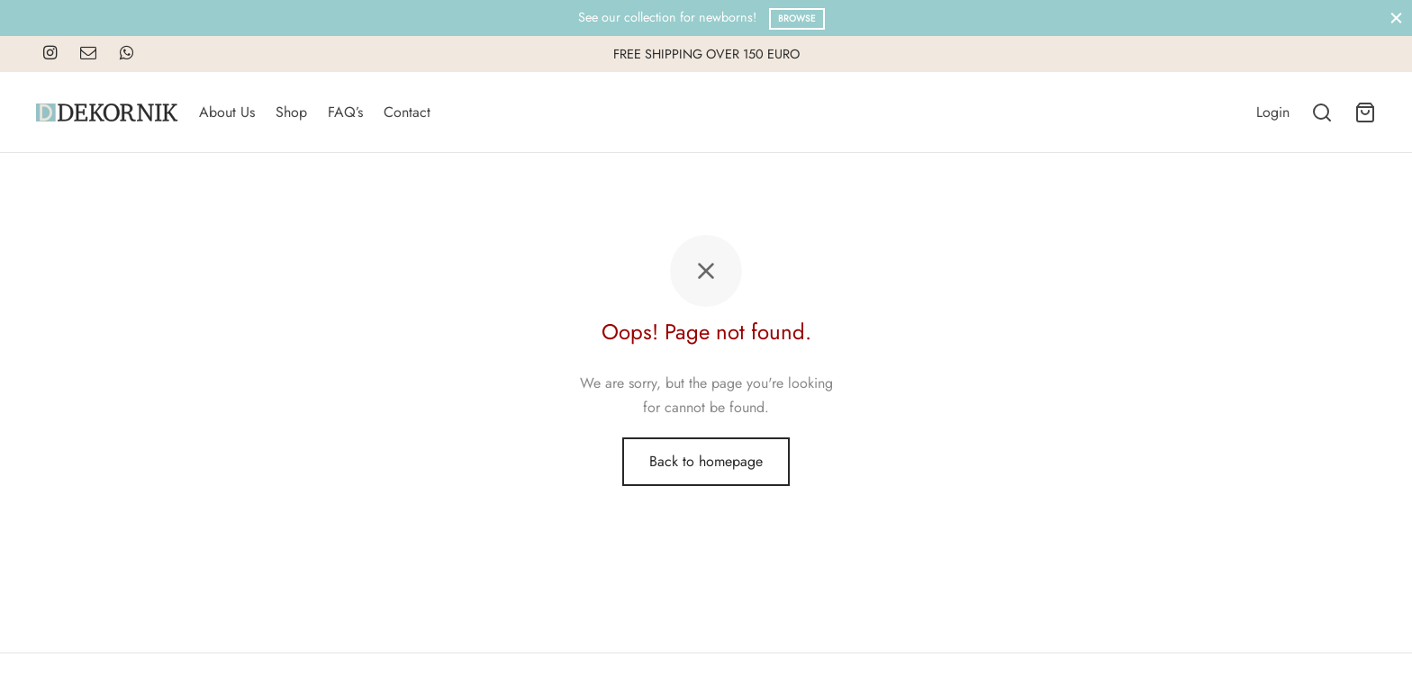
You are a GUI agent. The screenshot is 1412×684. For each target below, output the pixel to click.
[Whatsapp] (126, 54)
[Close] (1396, 17)
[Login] (1273, 112)
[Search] (1322, 112)
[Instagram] (50, 54)
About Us (227, 112)
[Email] (88, 54)
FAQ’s (345, 112)
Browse (797, 18)
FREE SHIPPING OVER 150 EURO (706, 54)
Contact (407, 112)
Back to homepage (706, 461)
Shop (291, 112)
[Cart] (1365, 112)
